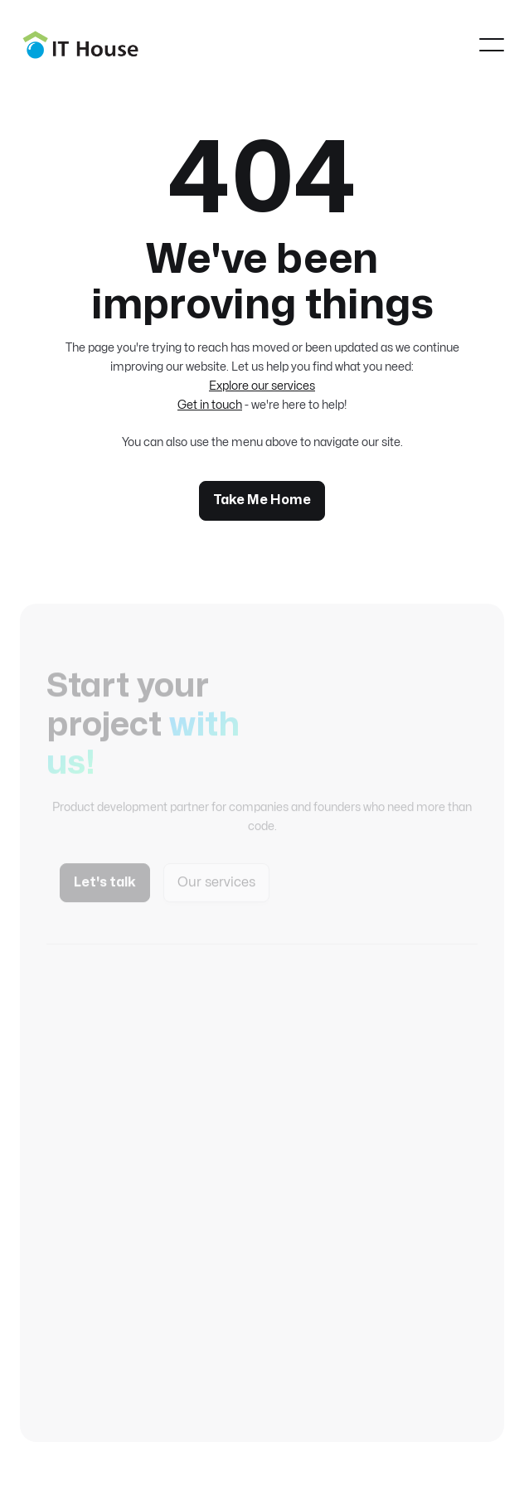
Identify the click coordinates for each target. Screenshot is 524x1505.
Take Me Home (262, 500)
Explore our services (262, 386)
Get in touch (209, 405)
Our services (216, 889)
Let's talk (105, 889)
